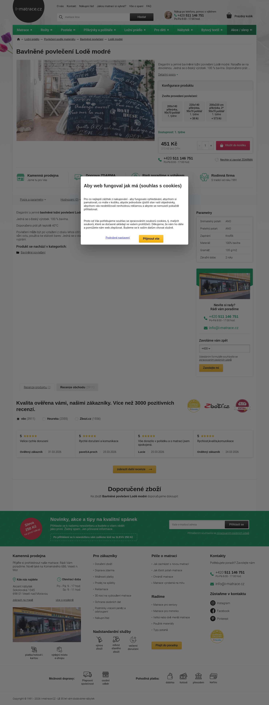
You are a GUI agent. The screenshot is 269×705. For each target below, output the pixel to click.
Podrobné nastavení (118, 237)
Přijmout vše (151, 238)
